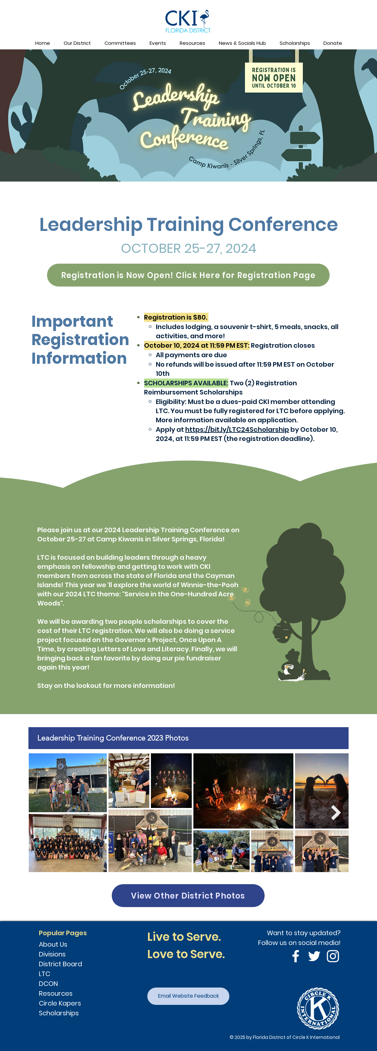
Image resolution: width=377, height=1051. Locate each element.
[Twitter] (314, 956)
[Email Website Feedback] (188, 996)
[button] (77, 43)
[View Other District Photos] (188, 895)
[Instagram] (333, 956)
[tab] (188, 738)
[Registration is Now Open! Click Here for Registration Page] (188, 275)
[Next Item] (336, 812)
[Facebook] (295, 956)
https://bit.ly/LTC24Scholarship (237, 429)
